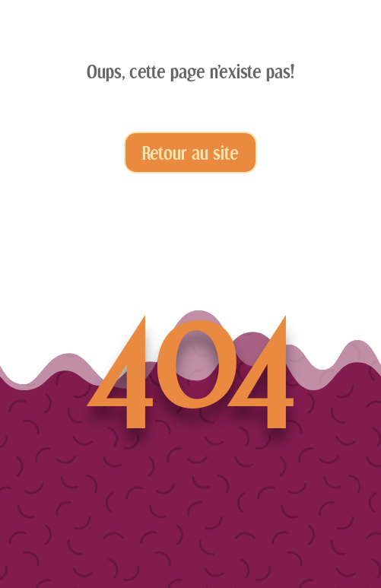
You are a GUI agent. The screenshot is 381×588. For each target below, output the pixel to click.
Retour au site (190, 152)
